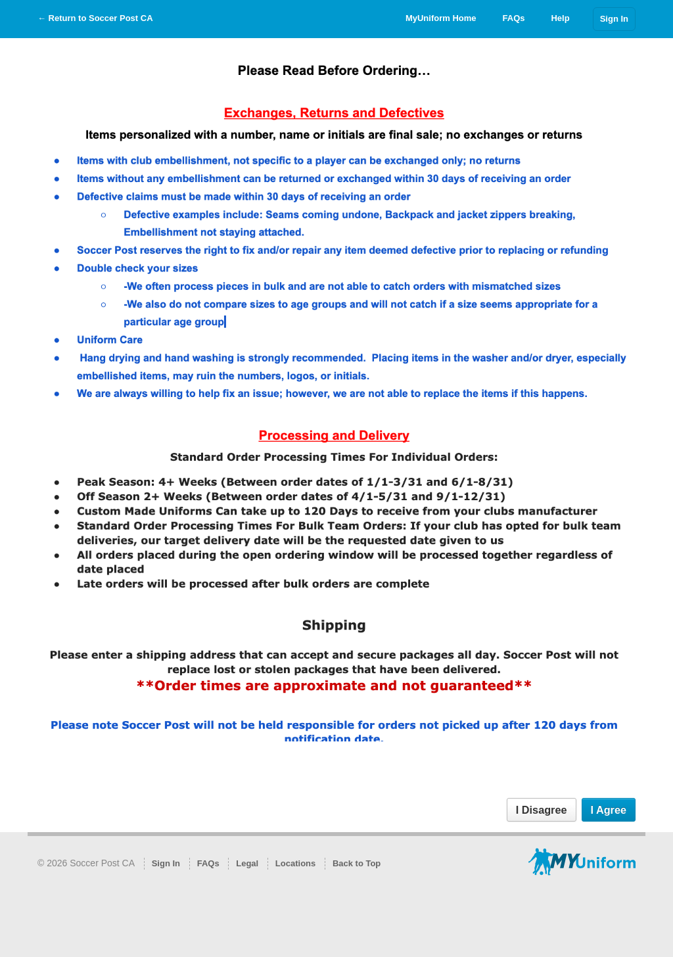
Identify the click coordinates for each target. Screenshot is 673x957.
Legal (247, 863)
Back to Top (357, 863)
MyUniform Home (441, 18)
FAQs (514, 18)
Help (560, 18)
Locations (295, 863)
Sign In (614, 19)
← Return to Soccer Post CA (95, 18)
